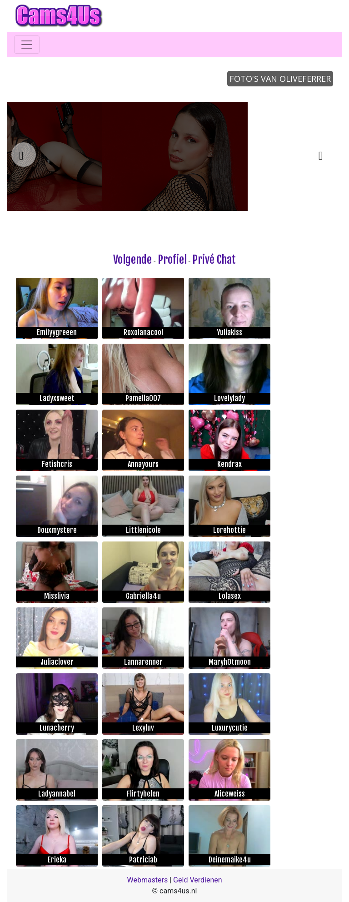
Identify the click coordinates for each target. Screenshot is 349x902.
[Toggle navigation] (27, 44)
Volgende (132, 259)
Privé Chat (214, 259)
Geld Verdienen (197, 880)
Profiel (172, 259)
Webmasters (147, 880)
